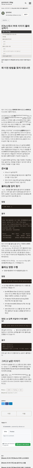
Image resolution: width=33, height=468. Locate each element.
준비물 (4, 36)
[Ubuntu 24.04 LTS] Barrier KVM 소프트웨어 (15, 458)
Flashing (15, 390)
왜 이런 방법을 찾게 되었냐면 (9, 34)
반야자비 (9, 12)
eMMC (9, 390)
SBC (21, 390)
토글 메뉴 (5, 20)
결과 (4, 44)
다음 (24, 413)
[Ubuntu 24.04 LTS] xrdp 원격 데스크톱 (13, 463)
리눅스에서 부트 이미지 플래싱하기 (15, 27)
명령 (4, 41)
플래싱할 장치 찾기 (7, 39)
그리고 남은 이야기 (7, 56)
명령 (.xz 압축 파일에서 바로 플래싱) (11, 51)
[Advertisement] (16, 89)
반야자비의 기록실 (7, 3)
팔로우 (25, 14)
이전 (9, 413)
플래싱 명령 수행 (6, 46)
